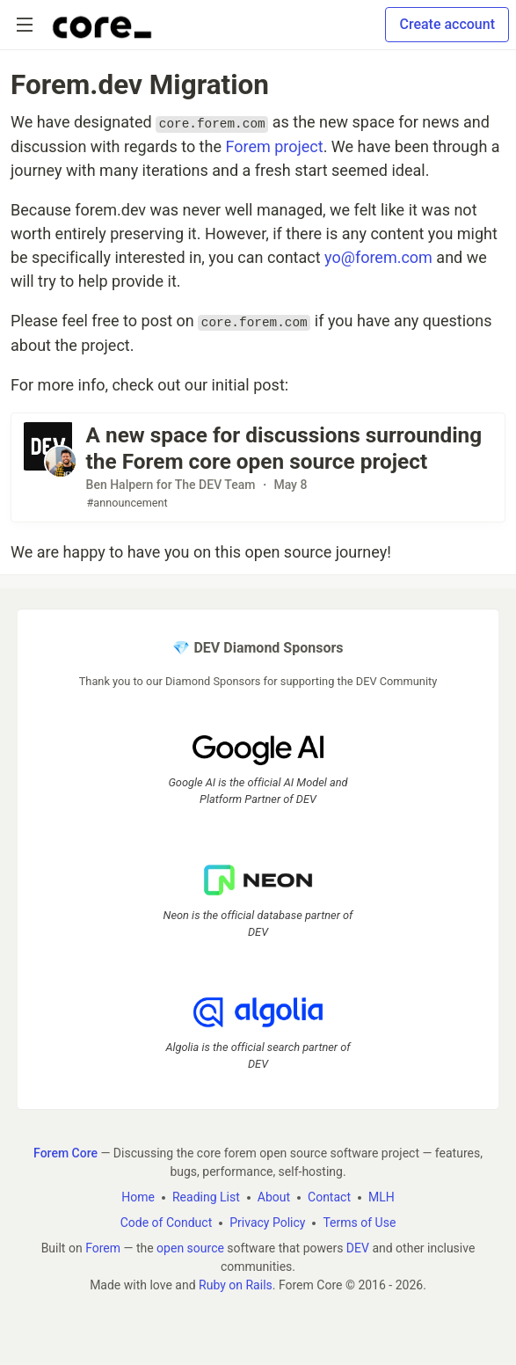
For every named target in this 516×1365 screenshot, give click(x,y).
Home (138, 1197)
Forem (102, 1248)
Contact (329, 1197)
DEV (357, 1248)
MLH (381, 1197)
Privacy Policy (267, 1222)
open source (190, 1248)
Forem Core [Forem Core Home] (65, 1153)
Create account (447, 24)
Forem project (274, 146)
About (274, 1197)
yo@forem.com (378, 257)
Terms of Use (359, 1222)
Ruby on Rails (236, 1285)
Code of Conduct (166, 1222)
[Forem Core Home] (102, 24)
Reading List (206, 1197)
